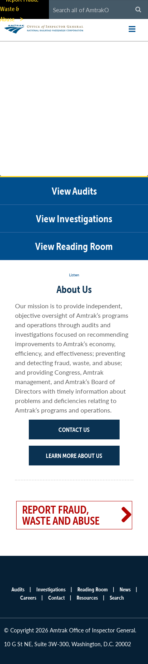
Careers (28, 597)
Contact (56, 597)
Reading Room (92, 589)
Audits (17, 589)
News (125, 589)
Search (117, 597)
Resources (87, 597)
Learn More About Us (74, 456)
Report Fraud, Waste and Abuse (60, 515)
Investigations (51, 589)
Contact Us (74, 429)
